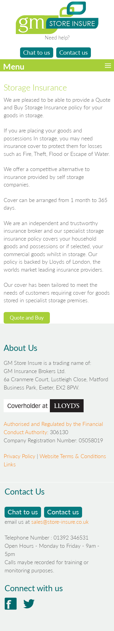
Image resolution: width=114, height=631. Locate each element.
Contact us (73, 52)
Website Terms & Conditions (73, 456)
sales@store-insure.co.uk (60, 521)
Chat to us (36, 52)
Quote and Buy (27, 317)
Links (10, 464)
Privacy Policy (19, 456)
